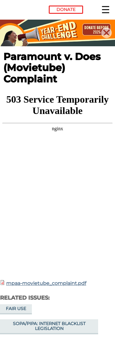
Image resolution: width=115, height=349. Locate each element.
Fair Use (16, 308)
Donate (65, 9)
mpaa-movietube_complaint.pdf (46, 283)
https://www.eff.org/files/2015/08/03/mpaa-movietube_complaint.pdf (57, 183)
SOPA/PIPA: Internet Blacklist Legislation (49, 326)
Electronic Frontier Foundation (20, 10)
